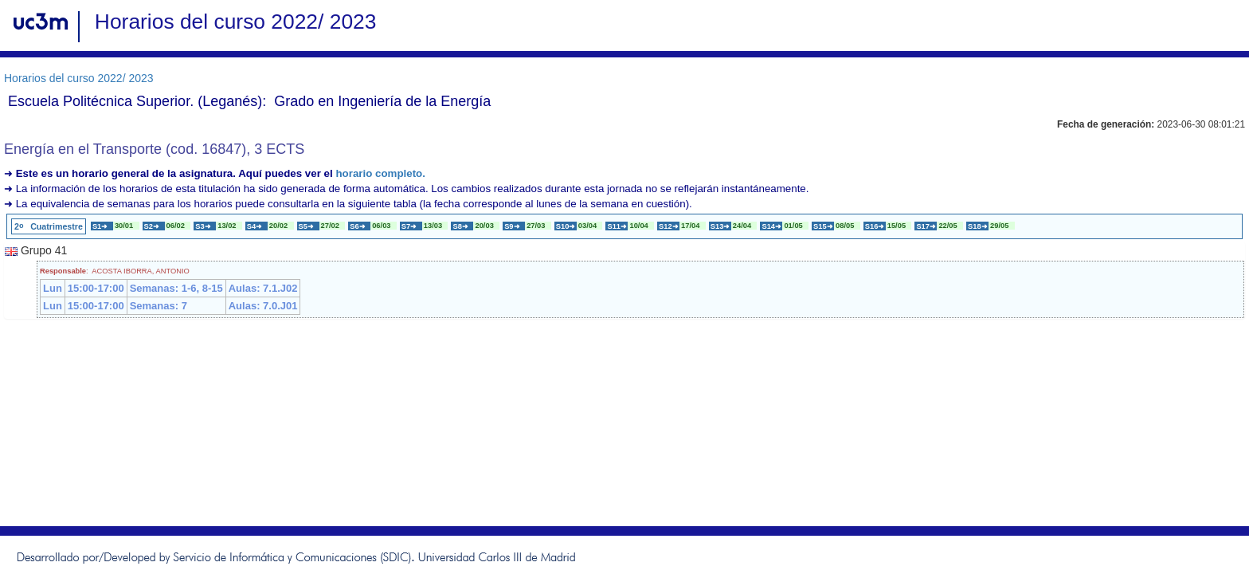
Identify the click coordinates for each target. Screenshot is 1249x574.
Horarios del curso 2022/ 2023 (79, 78)
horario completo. (380, 173)
